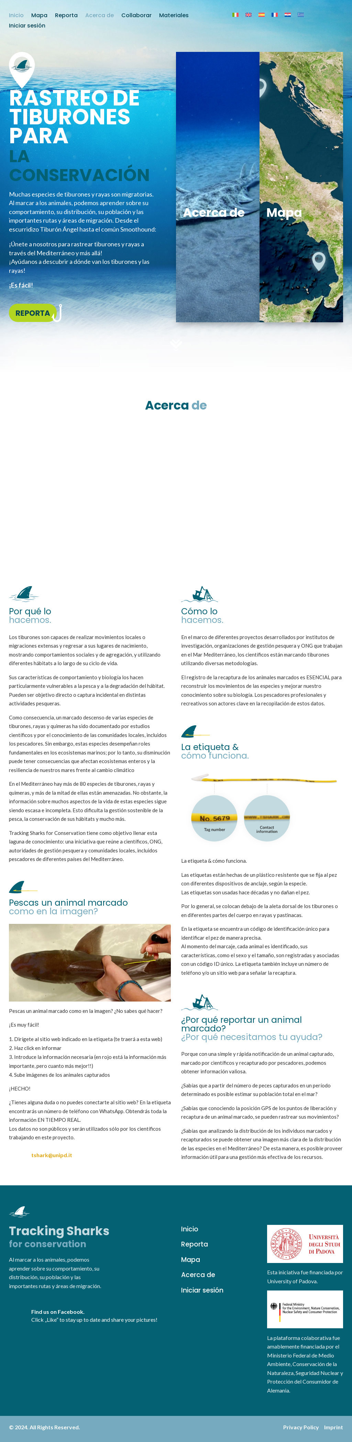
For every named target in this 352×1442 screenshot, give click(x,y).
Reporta (66, 16)
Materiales (174, 16)
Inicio (16, 16)
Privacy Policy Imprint (313, 1427)
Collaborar (136, 16)
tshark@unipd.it (51, 1155)
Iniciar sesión (27, 26)
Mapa (39, 16)
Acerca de (99, 16)
